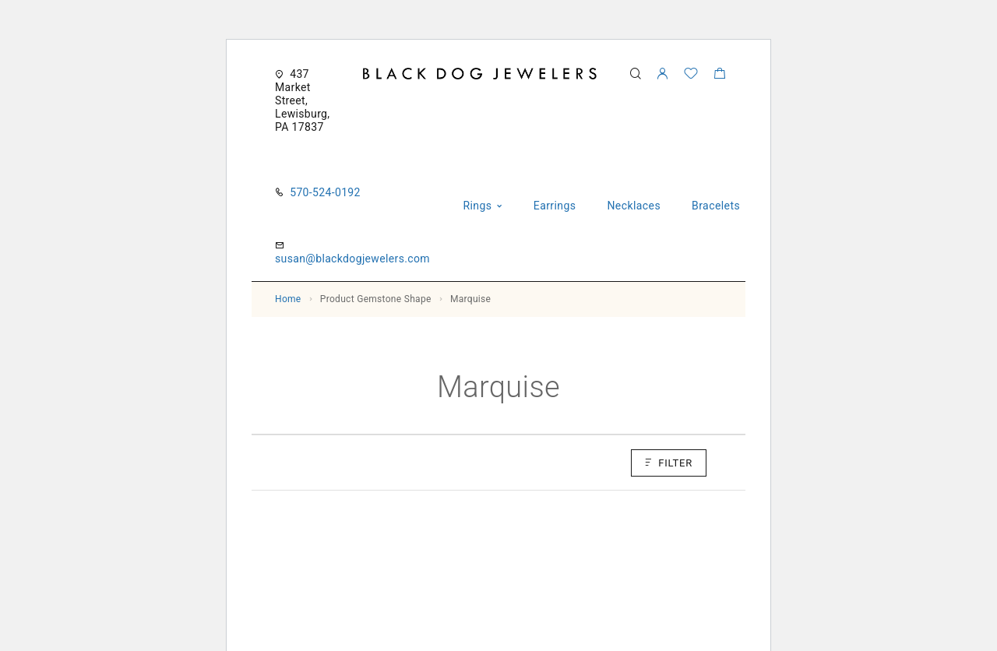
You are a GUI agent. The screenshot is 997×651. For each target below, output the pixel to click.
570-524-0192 (325, 192)
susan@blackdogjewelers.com (352, 258)
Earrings (555, 205)
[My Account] (662, 74)
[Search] (635, 74)
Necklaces (634, 205)
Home (288, 299)
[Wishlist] (691, 76)
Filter (668, 463)
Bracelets (716, 205)
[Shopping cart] (719, 76)
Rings (477, 205)
